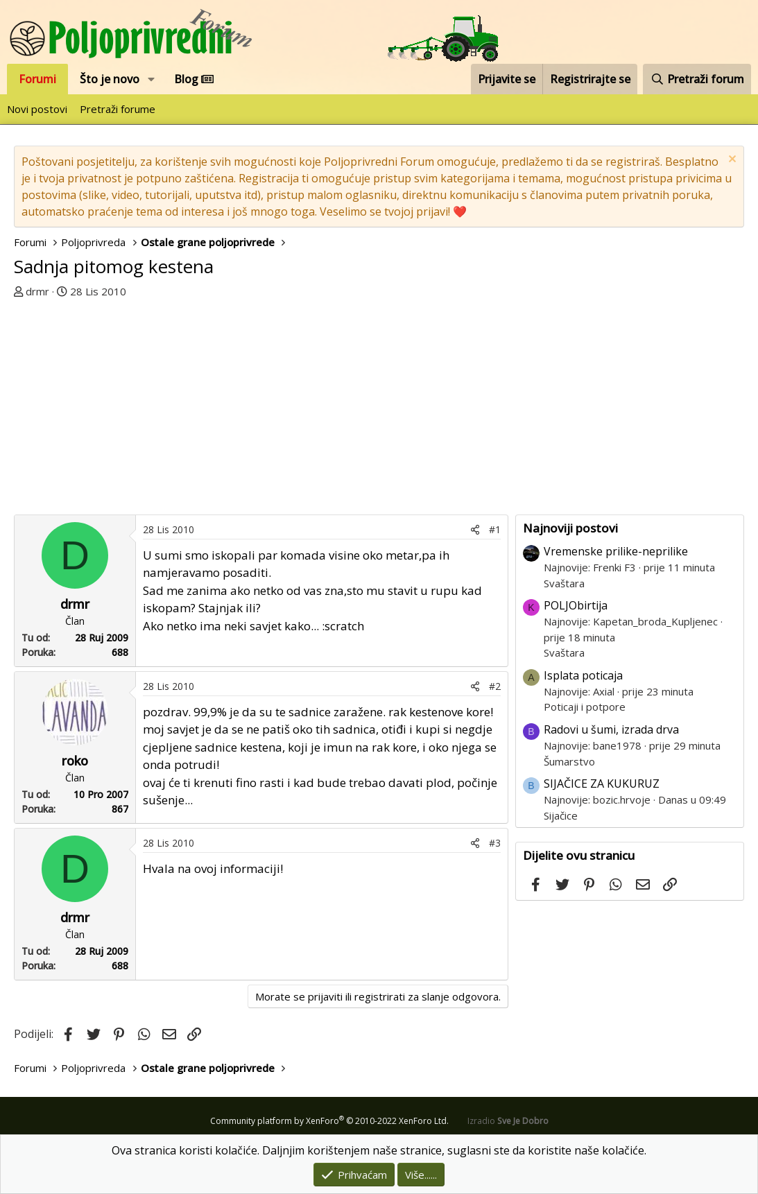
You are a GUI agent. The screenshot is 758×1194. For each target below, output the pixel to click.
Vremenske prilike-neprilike (616, 551)
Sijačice (561, 815)
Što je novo (109, 79)
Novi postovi (37, 109)
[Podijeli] (475, 529)
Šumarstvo (569, 761)
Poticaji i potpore (585, 706)
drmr (37, 291)
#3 (495, 842)
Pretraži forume (117, 109)
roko (75, 760)
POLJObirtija (576, 605)
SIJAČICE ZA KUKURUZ (602, 783)
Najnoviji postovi (570, 528)
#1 (495, 529)
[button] (151, 79)
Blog (194, 79)
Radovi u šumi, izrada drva (611, 729)
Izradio (508, 1121)
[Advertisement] (264, 410)
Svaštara (564, 583)
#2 (495, 686)
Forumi (37, 79)
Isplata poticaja (583, 675)
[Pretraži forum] (697, 79)
